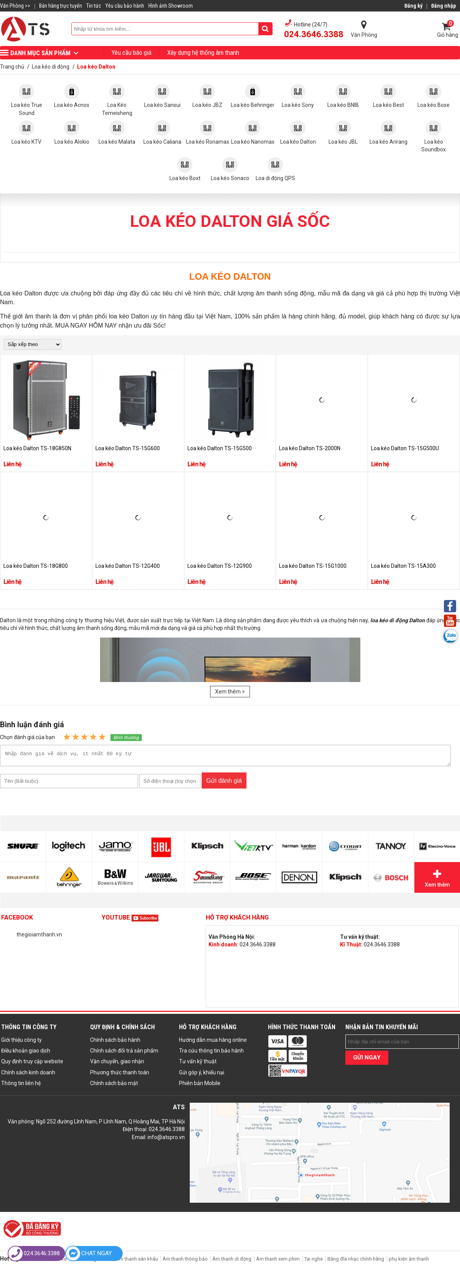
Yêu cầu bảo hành (124, 6)
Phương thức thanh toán (119, 1075)
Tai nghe (313, 1261)
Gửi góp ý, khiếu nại (201, 1075)
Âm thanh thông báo (185, 1261)
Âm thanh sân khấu (137, 1261)
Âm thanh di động (231, 1261)
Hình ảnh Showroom (170, 6)
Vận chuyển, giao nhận (117, 1064)
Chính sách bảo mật (114, 1085)
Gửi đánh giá (224, 783)
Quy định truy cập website (32, 1064)
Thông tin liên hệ (21, 1085)
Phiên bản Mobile (199, 1085)
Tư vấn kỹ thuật (198, 1064)
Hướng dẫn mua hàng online (213, 1042)
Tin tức (93, 6)
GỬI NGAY (367, 1059)
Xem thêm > (230, 692)
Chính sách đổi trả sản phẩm (124, 1053)
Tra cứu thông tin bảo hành (211, 1053)
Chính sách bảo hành (115, 1042)
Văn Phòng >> (15, 6)
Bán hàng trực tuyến (60, 6)
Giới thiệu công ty (21, 1042)
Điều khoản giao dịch (25, 1053)
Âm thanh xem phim (278, 1261)
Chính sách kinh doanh (28, 1075)
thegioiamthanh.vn (39, 937)
